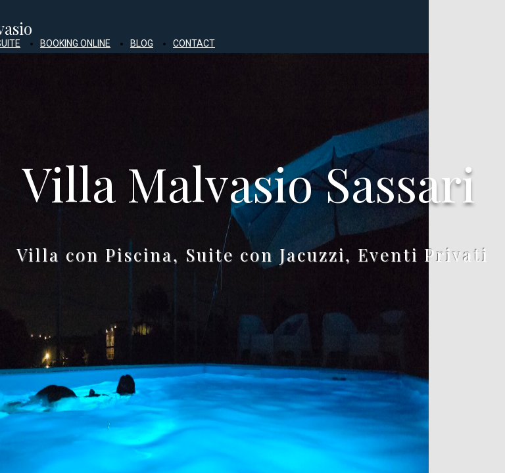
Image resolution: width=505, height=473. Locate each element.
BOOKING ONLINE (75, 43)
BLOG (141, 43)
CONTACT (194, 43)
